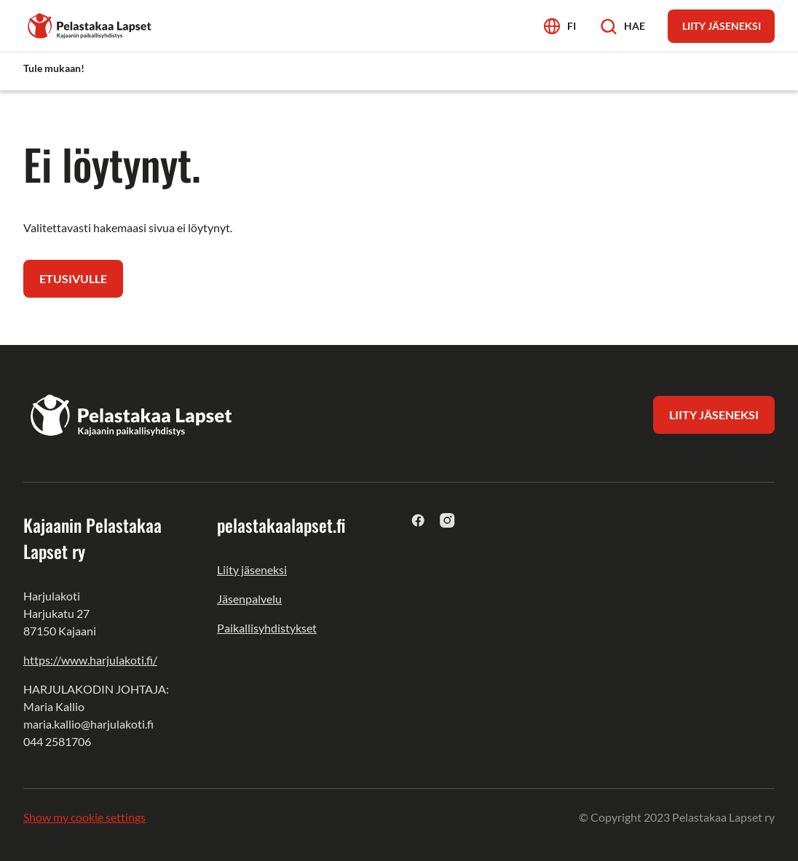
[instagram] (447, 520)
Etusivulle (73, 278)
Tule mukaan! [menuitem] (53, 68)
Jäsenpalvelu (249, 599)
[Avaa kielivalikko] (560, 26)
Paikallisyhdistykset (267, 628)
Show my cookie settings (84, 817)
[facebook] (418, 520)
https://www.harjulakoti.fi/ (90, 660)
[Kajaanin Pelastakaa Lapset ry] (90, 24)
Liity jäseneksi (252, 569)
